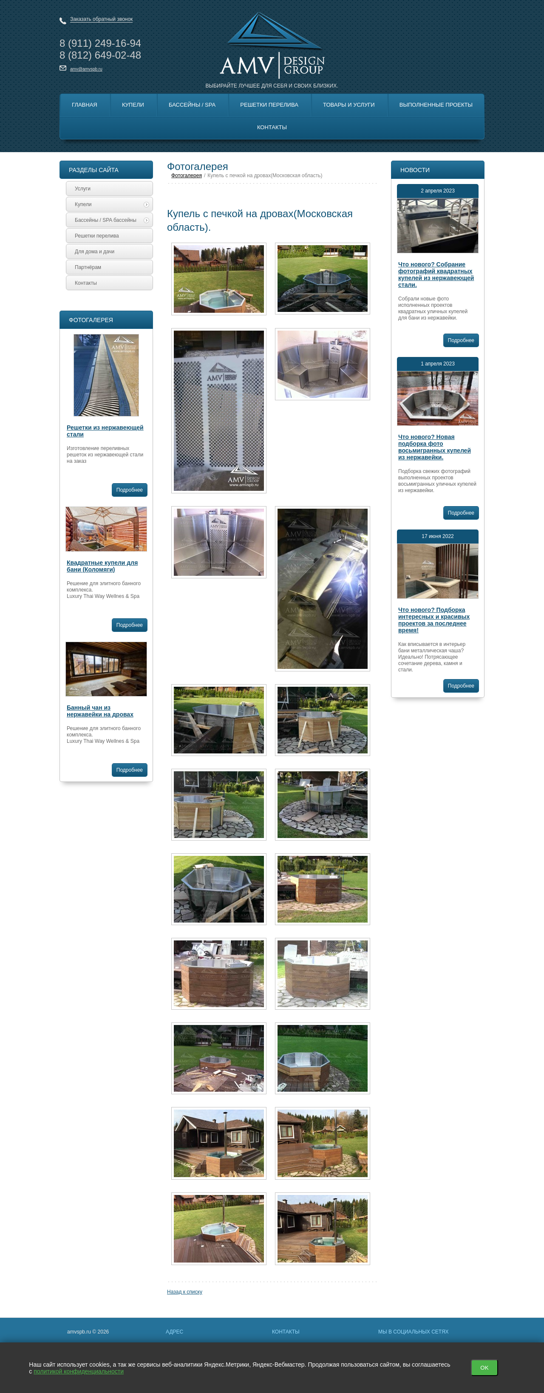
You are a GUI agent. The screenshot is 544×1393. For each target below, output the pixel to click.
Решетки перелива (269, 105)
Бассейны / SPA (192, 105)
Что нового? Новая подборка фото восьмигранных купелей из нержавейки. (434, 447)
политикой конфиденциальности (79, 1371)
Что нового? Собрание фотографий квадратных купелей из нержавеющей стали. (436, 274)
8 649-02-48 (100, 55)
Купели (133, 105)
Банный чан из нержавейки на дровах (100, 711)
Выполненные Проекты (436, 105)
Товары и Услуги (349, 105)
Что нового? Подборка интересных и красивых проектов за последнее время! (434, 620)
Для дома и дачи (94, 252)
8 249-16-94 (100, 43)
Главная (84, 105)
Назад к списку (184, 1291)
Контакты (272, 127)
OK (484, 1368)
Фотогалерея (91, 320)
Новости (415, 170)
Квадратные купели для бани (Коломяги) (102, 566)
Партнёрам (88, 267)
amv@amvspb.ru (86, 69)
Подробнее (129, 490)
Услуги (83, 189)
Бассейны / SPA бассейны (112, 220)
